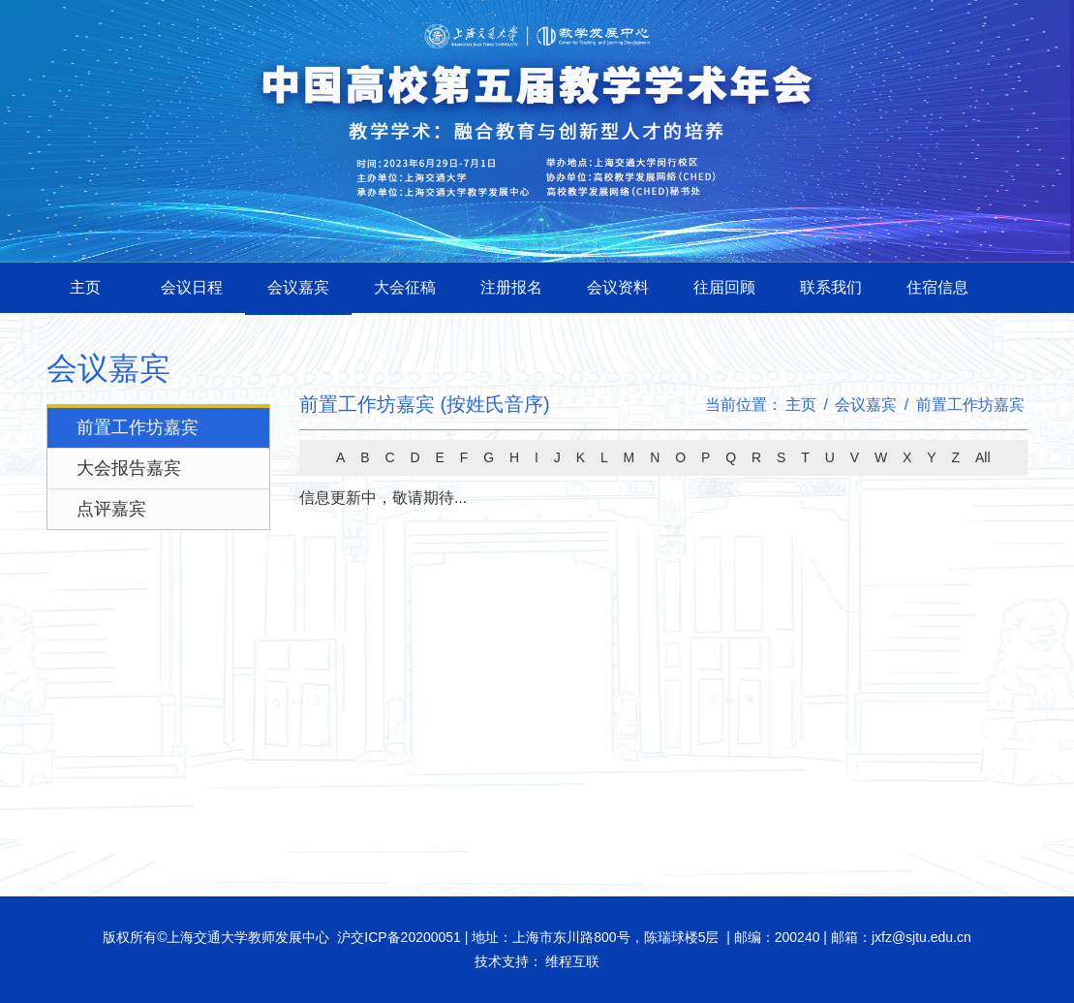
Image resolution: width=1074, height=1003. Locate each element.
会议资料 (618, 287)
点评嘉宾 (111, 508)
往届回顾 (724, 287)
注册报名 (511, 287)
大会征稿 (405, 287)
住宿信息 (937, 287)
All (983, 457)
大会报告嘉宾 (129, 468)
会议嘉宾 (298, 287)
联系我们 (831, 287)
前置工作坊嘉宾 (138, 427)
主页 (85, 287)
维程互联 (571, 961)
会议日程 (192, 287)
